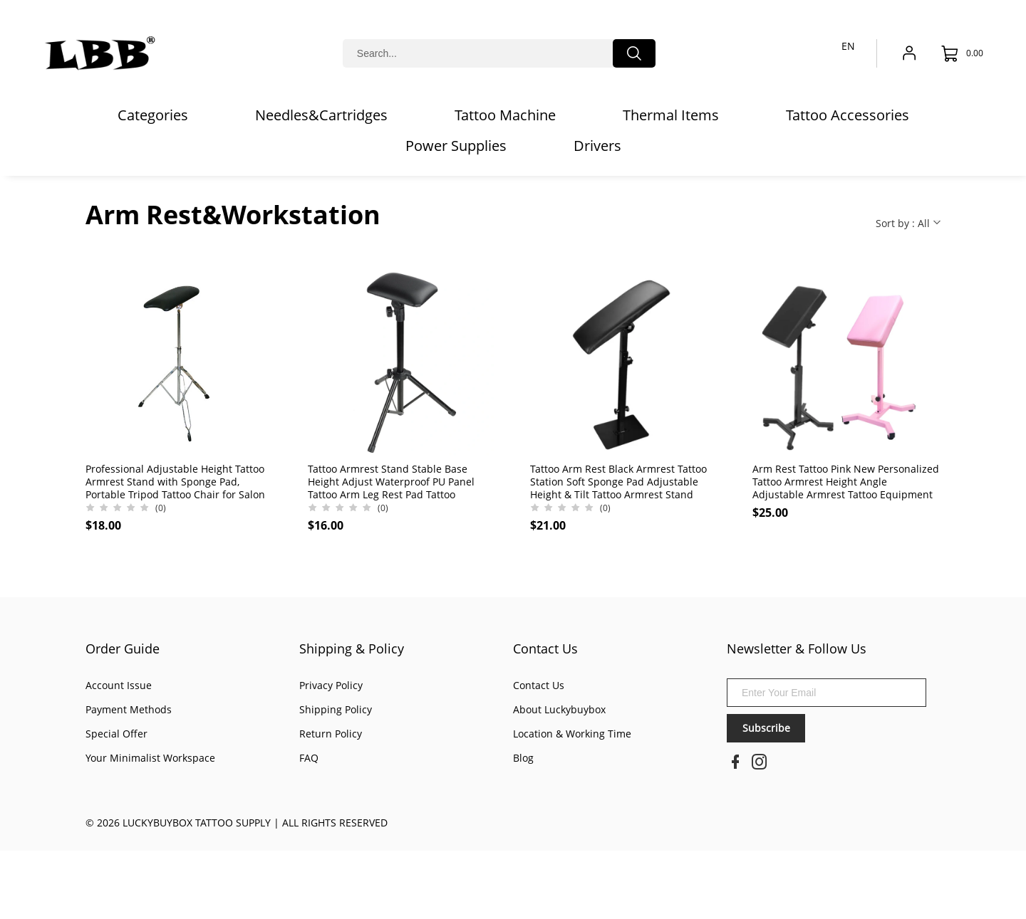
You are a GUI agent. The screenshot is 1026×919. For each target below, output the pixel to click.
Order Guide (123, 648)
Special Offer (116, 733)
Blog (523, 758)
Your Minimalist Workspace (150, 758)
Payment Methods (129, 709)
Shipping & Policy (351, 648)
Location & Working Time (572, 733)
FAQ (308, 758)
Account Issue (119, 685)
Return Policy (330, 733)
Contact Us (545, 648)
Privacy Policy (331, 685)
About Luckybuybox (559, 709)
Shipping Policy (335, 709)
